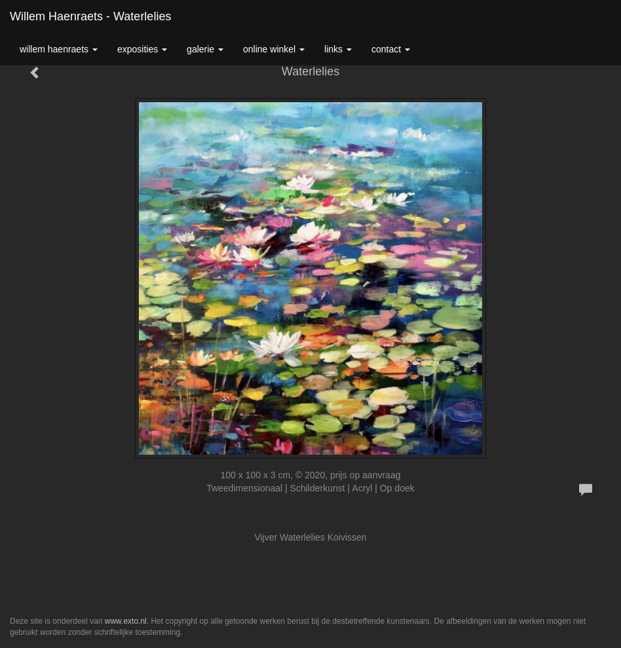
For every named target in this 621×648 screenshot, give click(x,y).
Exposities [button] (142, 49)
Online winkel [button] (274, 49)
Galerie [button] (205, 49)
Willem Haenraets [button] (59, 49)
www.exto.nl (126, 621)
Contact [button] (390, 49)
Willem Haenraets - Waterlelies (90, 16)
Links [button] (338, 49)
